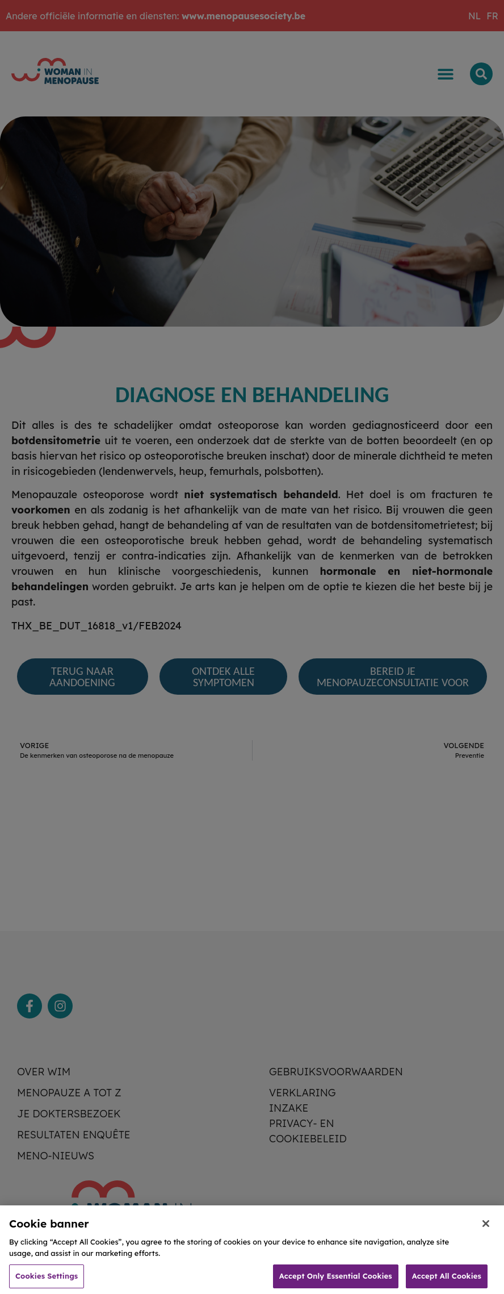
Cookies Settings (46, 1280)
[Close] (485, 1228)
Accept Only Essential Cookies (335, 1280)
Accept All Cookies (446, 1280)
